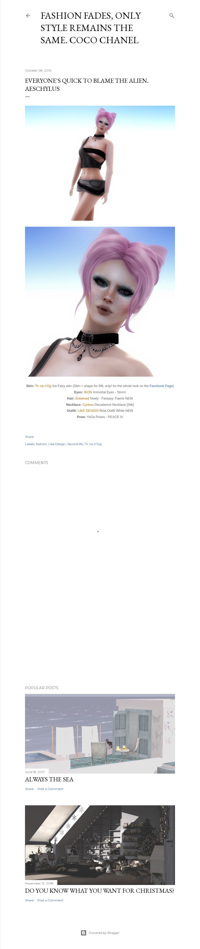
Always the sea (49, 779)
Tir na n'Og (43, 386)
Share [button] (29, 437)
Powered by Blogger (100, 933)
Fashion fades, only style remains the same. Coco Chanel (91, 27)
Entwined (82, 398)
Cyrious (88, 405)
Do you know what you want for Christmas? (99, 891)
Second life (75, 444)
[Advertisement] (100, 636)
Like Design (57, 444)
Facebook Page (161, 386)
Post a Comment (51, 789)
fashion (41, 444)
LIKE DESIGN (88, 411)
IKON (88, 392)
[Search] (172, 14)
